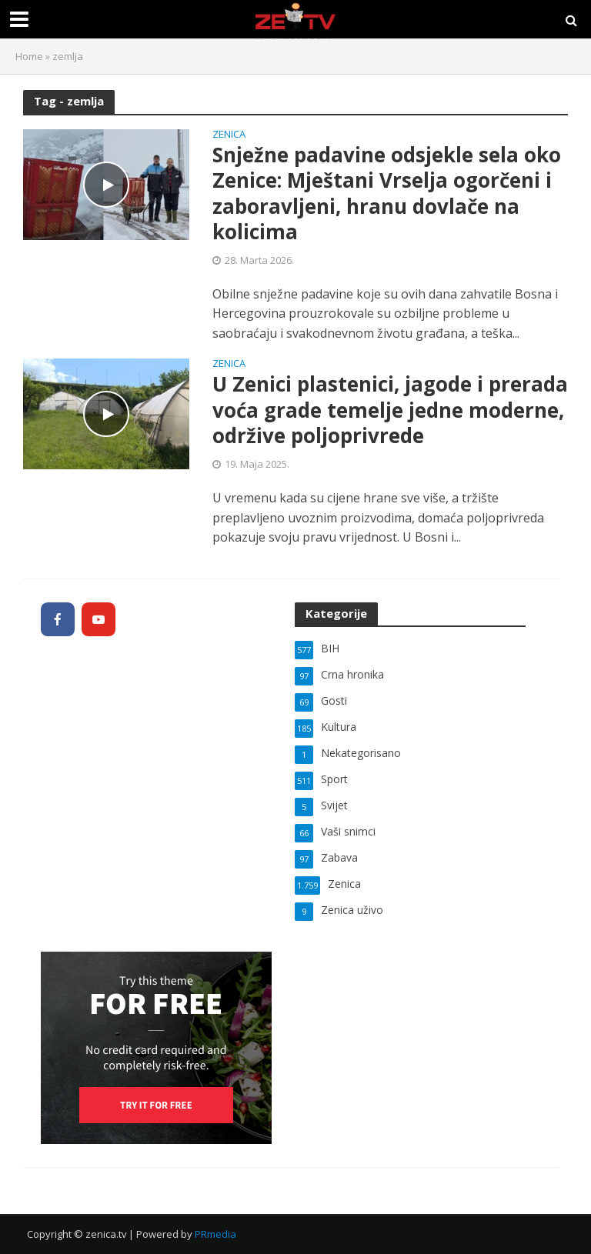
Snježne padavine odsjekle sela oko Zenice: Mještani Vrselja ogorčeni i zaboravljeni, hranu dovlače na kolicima (386, 193)
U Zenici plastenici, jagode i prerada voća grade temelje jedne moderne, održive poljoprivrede (390, 410)
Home (29, 56)
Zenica (228, 135)
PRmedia (215, 1234)
